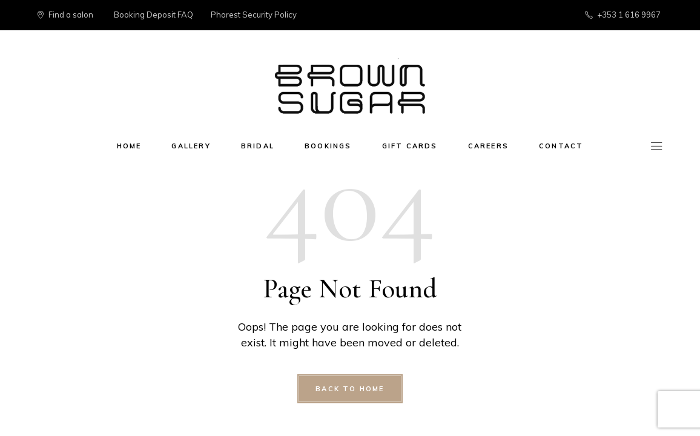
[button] (674, 17)
